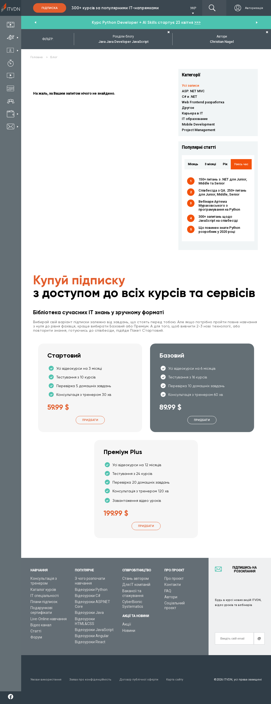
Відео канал (40, 625)
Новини (128, 630)
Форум (36, 637)
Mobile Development (198, 124)
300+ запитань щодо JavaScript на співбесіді (218, 219)
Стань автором (135, 578)
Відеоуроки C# (88, 596)
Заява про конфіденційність (90, 679)
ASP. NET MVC (193, 91)
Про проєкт (174, 578)
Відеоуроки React (90, 642)
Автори (170, 597)
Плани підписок (43, 602)
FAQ (167, 591)
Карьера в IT (192, 113)
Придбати (90, 420)
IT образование (195, 119)
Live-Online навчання (48, 619)
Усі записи (190, 85)
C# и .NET (189, 97)
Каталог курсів (43, 589)
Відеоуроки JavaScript (94, 630)
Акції (126, 624)
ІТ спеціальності (44, 596)
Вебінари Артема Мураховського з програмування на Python (219, 205)
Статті (35, 631)
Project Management (198, 130)
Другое (188, 108)
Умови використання (45, 679)
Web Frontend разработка (203, 102)
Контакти (172, 584)
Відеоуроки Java (89, 612)
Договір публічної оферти (138, 679)
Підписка (50, 8)
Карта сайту (174, 679)
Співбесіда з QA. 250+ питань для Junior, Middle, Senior (222, 192)
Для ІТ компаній (136, 584)
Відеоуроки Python (91, 589)
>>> (197, 22)
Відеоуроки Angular (92, 636)
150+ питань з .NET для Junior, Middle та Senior (222, 181)
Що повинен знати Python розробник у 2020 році (219, 230)
